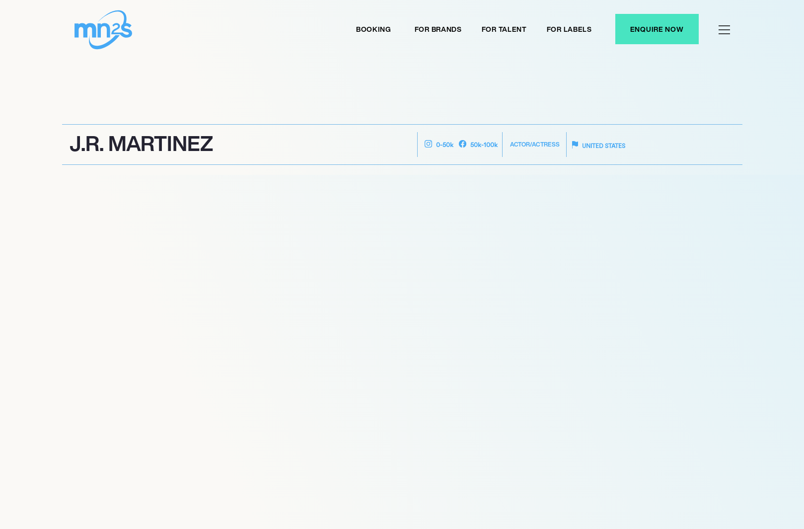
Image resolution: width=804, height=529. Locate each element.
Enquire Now (657, 29)
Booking (373, 29)
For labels (569, 29)
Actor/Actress (535, 144)
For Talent (504, 29)
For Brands (438, 29)
